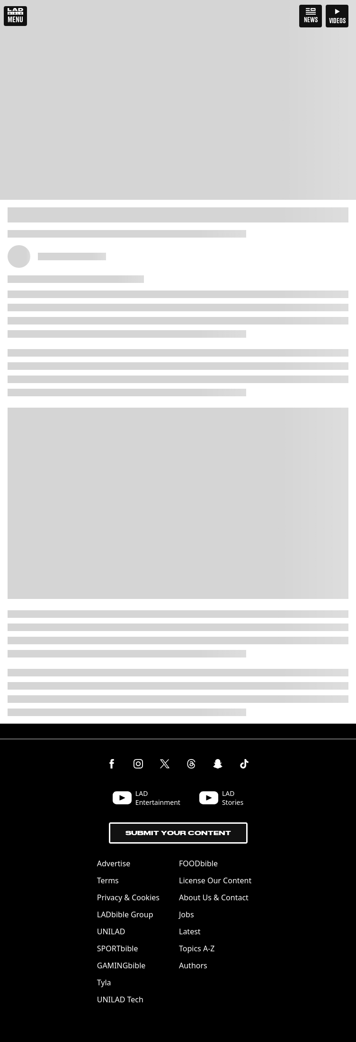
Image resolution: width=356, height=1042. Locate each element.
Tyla (104, 982)
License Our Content (215, 880)
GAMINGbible (121, 965)
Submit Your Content (178, 833)
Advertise (113, 863)
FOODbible (198, 863)
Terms (108, 880)
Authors (193, 965)
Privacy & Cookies (128, 897)
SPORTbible (117, 948)
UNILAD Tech (120, 999)
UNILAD (111, 931)
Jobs (186, 914)
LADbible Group (125, 914)
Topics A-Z (196, 948)
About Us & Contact (214, 897)
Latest (190, 931)
